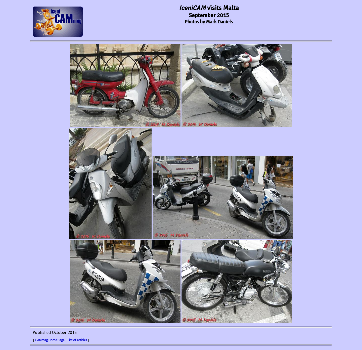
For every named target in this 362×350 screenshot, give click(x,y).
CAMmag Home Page (49, 340)
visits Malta (209, 8)
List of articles (77, 340)
